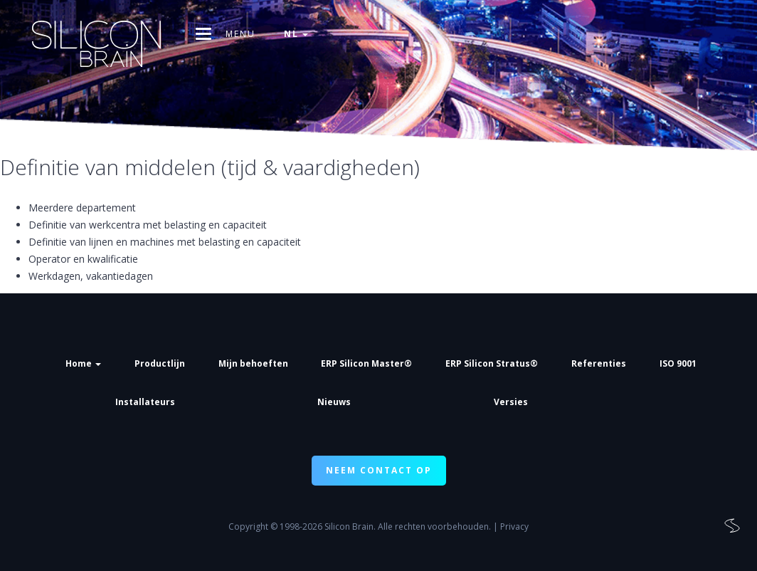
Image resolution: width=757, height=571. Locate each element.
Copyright (248, 526)
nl (296, 34)
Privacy (514, 526)
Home (83, 363)
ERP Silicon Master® (366, 363)
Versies (511, 402)
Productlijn (159, 363)
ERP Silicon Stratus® (491, 363)
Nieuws (334, 402)
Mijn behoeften (253, 363)
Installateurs (145, 402)
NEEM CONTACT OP (379, 470)
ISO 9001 (678, 363)
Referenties (598, 363)
